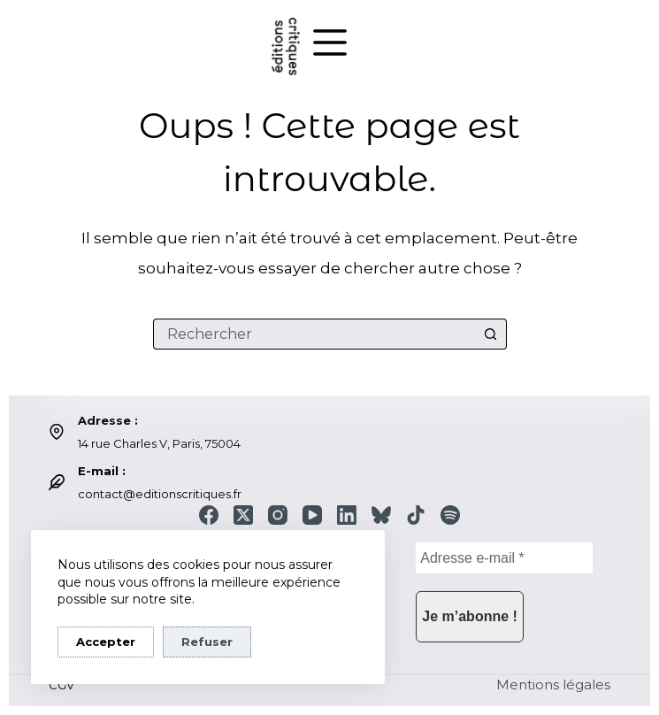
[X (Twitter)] (243, 515)
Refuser (207, 641)
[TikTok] (415, 515)
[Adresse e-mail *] (504, 557)
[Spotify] (450, 515)
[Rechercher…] (314, 334)
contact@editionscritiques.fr (159, 494)
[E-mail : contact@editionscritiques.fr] (57, 482)
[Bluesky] (381, 515)
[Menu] (330, 42)
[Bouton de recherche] (491, 334)
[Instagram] (277, 515)
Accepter (105, 641)
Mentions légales (553, 684)
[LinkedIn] (346, 515)
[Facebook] (208, 515)
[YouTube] (312, 515)
